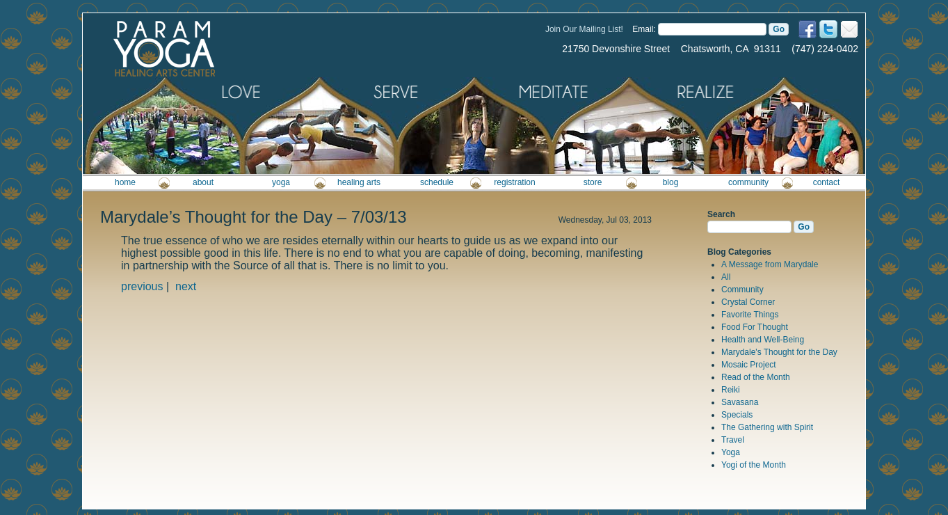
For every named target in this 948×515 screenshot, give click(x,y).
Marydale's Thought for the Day (779, 352)
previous (142, 286)
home (125, 182)
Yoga (730, 452)
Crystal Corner (748, 302)
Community (742, 289)
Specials (737, 415)
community (748, 182)
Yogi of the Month (753, 465)
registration (514, 182)
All (725, 277)
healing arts (358, 182)
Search (721, 214)
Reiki (730, 390)
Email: (643, 29)
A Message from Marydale (769, 264)
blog (671, 182)
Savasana (739, 402)
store (593, 182)
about (203, 182)
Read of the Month (755, 377)
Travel (732, 440)
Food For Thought (754, 327)
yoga (281, 182)
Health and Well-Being (762, 339)
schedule (436, 182)
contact (826, 182)
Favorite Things (749, 314)
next (185, 286)
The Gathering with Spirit (767, 427)
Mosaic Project (748, 365)
